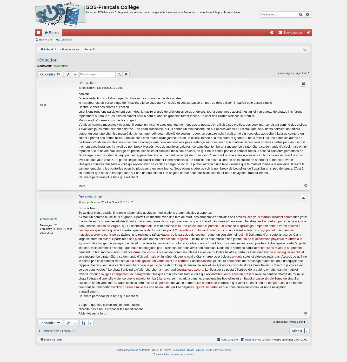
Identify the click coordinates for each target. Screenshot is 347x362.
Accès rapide (39, 33)
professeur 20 (48, 219)
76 (55, 225)
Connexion (66, 39)
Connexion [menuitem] (309, 33)
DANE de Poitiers (161, 350)
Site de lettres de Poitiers (218, 350)
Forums (54, 32)
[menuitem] (271, 32)
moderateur (61, 65)
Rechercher (46, 39)
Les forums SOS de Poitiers (188, 350)
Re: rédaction (90, 196)
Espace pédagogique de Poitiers (133, 350)
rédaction (47, 60)
